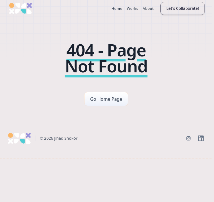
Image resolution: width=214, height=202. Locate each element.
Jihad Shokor (66, 138)
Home (116, 8)
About (148, 8)
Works (132, 8)
